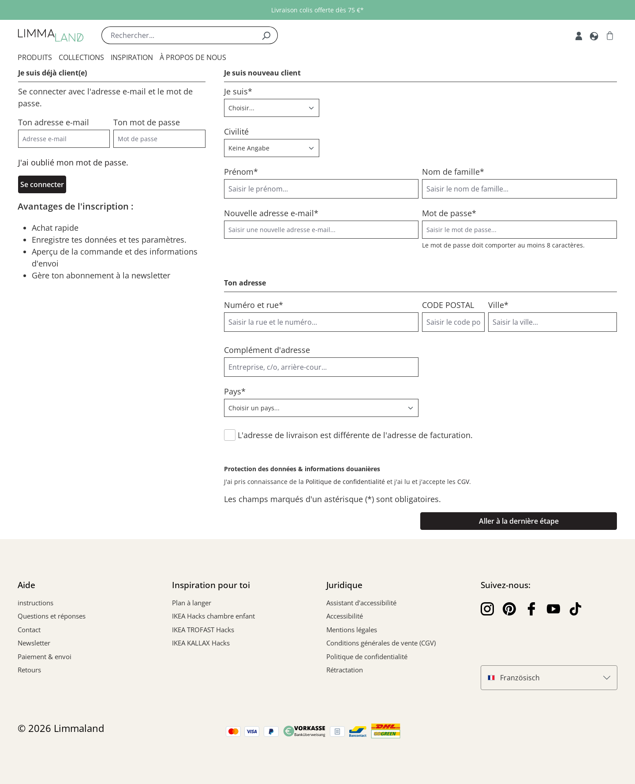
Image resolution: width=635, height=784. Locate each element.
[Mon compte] (579, 35)
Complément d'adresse (267, 350)
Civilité (236, 131)
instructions (35, 602)
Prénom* (241, 171)
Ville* (498, 305)
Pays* (235, 391)
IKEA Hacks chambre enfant (213, 615)
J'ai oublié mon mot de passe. (73, 162)
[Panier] (610, 35)
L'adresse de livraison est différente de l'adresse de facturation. (355, 435)
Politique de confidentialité (345, 481)
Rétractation (344, 669)
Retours (29, 669)
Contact (29, 629)
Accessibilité (344, 615)
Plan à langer (191, 602)
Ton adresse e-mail (53, 122)
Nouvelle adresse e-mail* (271, 213)
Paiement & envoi (44, 656)
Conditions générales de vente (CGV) (381, 642)
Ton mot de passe (146, 122)
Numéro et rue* (253, 305)
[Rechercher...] (178, 35)
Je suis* (238, 91)
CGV (463, 481)
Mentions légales (351, 629)
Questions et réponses (52, 615)
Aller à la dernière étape (519, 521)
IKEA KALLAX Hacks (201, 642)
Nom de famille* (453, 171)
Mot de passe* (449, 213)
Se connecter (42, 184)
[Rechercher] (266, 35)
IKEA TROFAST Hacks (203, 629)
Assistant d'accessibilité (361, 602)
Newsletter (34, 642)
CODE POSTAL (448, 305)
